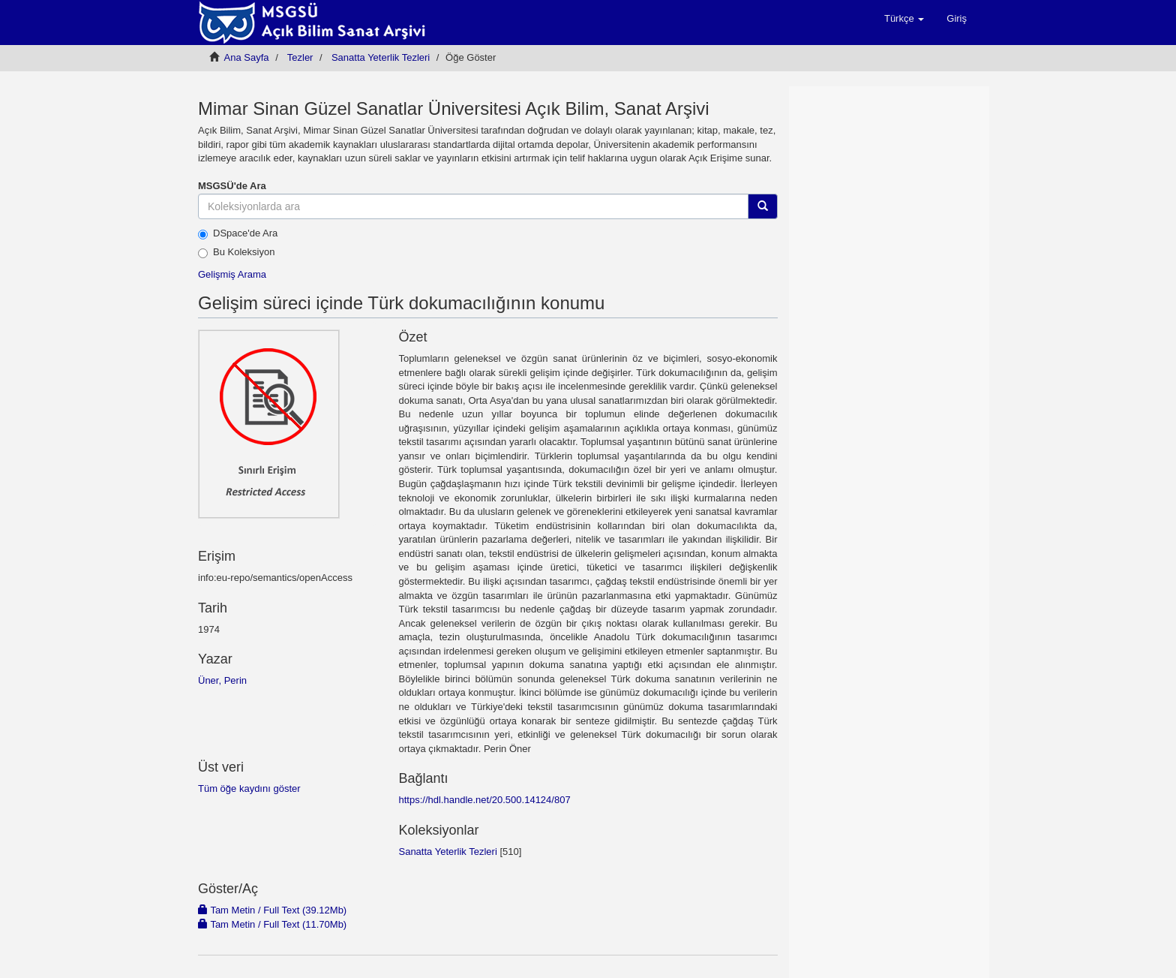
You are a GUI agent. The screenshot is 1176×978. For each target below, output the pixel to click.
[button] (904, 19)
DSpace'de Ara (238, 233)
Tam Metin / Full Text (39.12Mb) (272, 910)
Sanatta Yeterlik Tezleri (381, 57)
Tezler (300, 57)
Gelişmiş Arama (232, 274)
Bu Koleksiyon (236, 252)
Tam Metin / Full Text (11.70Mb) (272, 924)
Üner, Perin (222, 680)
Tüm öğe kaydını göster (249, 788)
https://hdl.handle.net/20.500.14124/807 (484, 799)
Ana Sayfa (246, 57)
